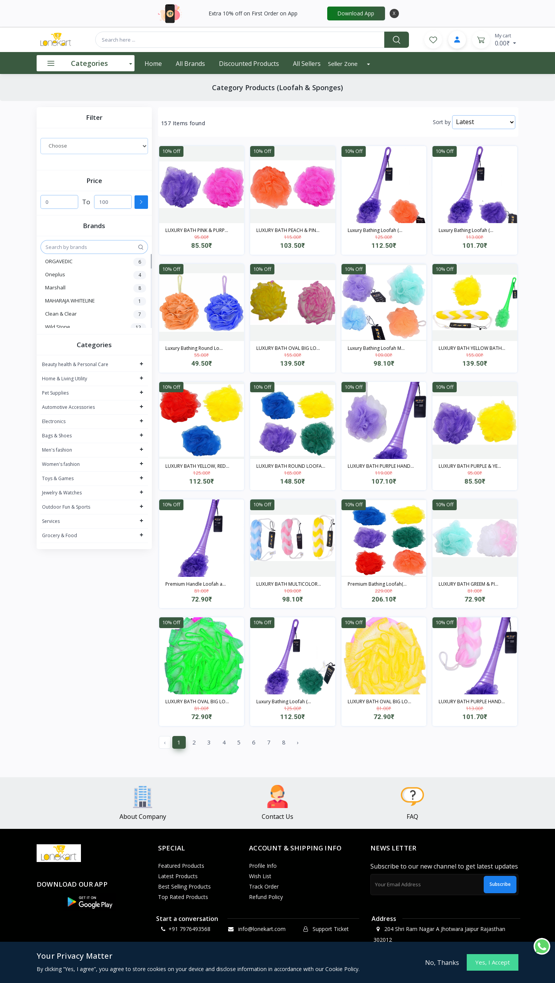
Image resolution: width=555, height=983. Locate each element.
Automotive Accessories (68, 407)
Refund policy (266, 897)
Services (51, 521)
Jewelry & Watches (62, 492)
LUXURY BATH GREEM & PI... (468, 584)
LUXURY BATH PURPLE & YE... (470, 466)
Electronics (54, 421)
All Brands (190, 63)
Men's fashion (57, 450)
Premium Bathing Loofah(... (377, 584)
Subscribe (500, 884)
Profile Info (263, 865)
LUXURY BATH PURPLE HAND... (381, 466)
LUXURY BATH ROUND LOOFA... (290, 466)
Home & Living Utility (64, 378)
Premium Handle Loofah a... (195, 584)
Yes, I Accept (492, 962)
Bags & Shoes (57, 435)
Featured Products (181, 865)
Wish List (260, 876)
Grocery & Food (59, 535)
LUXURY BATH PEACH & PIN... (288, 230)
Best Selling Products (184, 886)
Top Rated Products (183, 897)
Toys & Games (58, 478)
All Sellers (307, 63)
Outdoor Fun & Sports (66, 507)
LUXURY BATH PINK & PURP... (196, 230)
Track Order (264, 886)
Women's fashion (61, 464)
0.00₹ (505, 39)
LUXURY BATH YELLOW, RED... (197, 466)
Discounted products (249, 63)
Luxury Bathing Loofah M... (376, 348)
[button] (89, 902)
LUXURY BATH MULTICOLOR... (288, 584)
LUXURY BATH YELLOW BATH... (472, 348)
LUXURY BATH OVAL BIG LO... (288, 348)
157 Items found (183, 123)
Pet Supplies (55, 393)
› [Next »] (298, 742)
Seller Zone (343, 63)
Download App (356, 13)
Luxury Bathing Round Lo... (194, 348)
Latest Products (178, 876)
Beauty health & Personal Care (75, 364)
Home (153, 63)
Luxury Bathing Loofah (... (375, 230)
